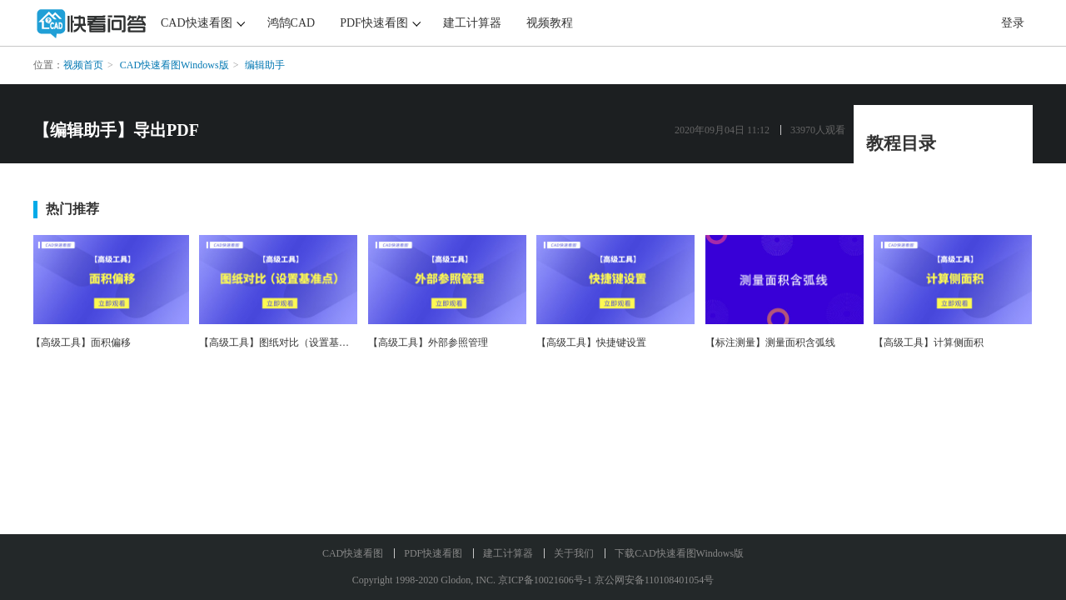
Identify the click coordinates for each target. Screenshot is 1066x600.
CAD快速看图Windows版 (174, 65)
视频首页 (83, 65)
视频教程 (549, 23)
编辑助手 (265, 65)
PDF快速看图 (374, 23)
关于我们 (574, 553)
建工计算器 (472, 23)
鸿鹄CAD (291, 23)
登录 (1012, 23)
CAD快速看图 (196, 23)
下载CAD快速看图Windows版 (679, 553)
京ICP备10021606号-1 (545, 580)
